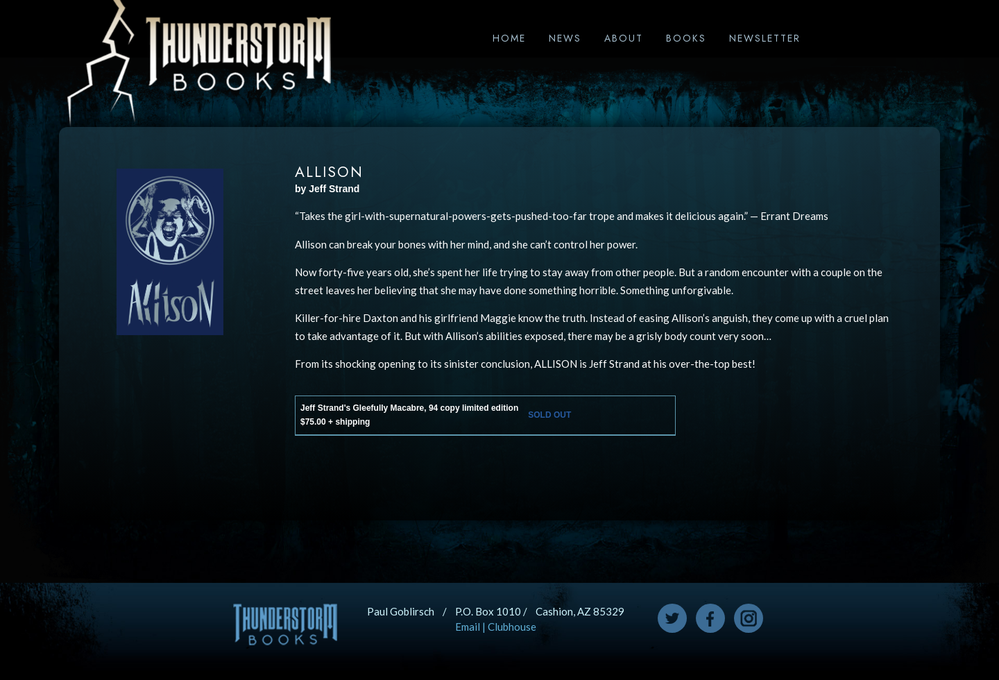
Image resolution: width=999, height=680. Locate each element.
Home (509, 38)
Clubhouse (512, 626)
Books (686, 38)
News (565, 38)
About (623, 38)
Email (467, 626)
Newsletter (765, 38)
